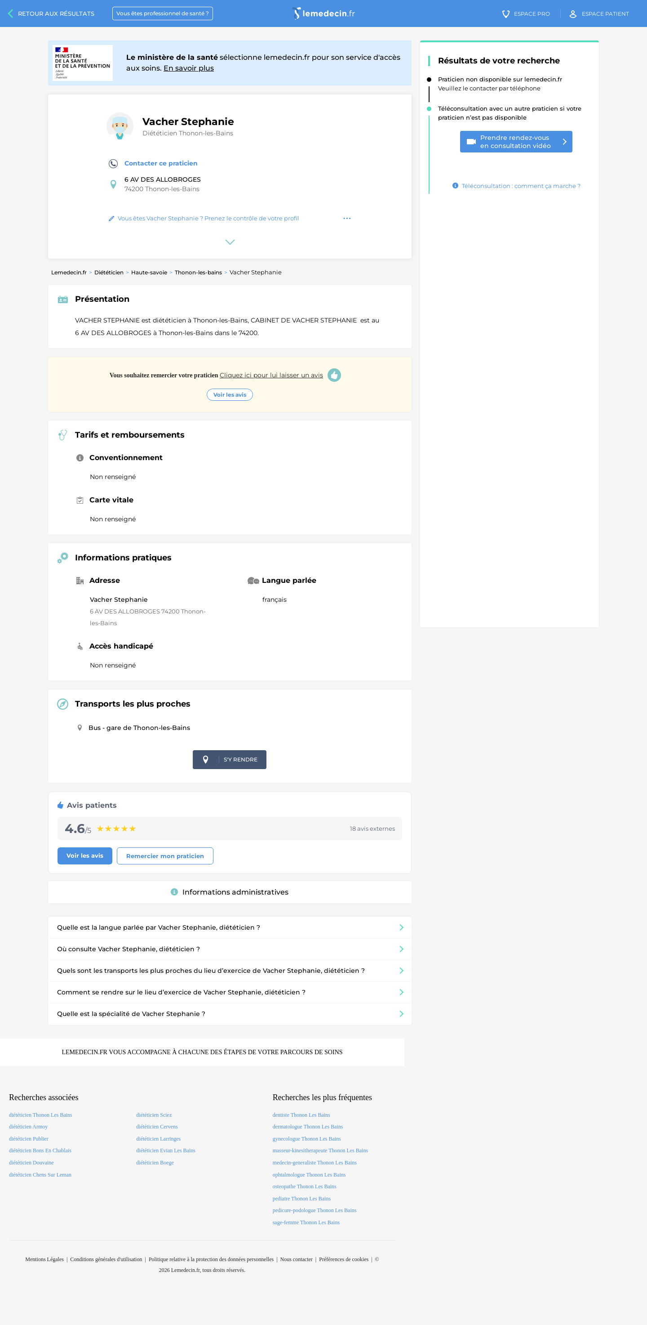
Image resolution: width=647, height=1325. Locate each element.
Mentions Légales (44, 1259)
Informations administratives (229, 892)
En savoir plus (189, 68)
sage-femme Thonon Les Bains (306, 1222)
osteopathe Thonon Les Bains (305, 1186)
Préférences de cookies (343, 1259)
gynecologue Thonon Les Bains (307, 1139)
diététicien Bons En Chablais (40, 1150)
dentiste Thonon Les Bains (301, 1115)
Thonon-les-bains (198, 272)
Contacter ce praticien (153, 163)
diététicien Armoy (28, 1127)
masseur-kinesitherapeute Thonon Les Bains (320, 1150)
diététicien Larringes (158, 1139)
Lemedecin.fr (69, 272)
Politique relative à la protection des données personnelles (211, 1259)
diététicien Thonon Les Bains (40, 1115)
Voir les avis (229, 394)
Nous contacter (296, 1259)
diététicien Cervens (156, 1127)
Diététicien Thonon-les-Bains (187, 133)
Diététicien (109, 272)
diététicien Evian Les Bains (165, 1150)
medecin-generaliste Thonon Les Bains (315, 1162)
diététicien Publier (29, 1139)
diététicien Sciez (154, 1115)
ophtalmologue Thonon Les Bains (309, 1175)
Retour (56, 13)
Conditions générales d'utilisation (106, 1259)
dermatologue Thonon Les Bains (308, 1127)
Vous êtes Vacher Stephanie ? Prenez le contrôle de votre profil (204, 218)
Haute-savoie (149, 272)
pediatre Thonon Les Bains (302, 1198)
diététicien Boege (155, 1162)
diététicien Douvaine (31, 1162)
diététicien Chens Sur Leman (40, 1175)
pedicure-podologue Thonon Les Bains (315, 1210)
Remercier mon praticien (165, 855)
